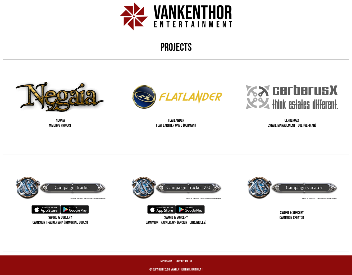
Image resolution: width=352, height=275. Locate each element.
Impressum (166, 261)
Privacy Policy (184, 261)
